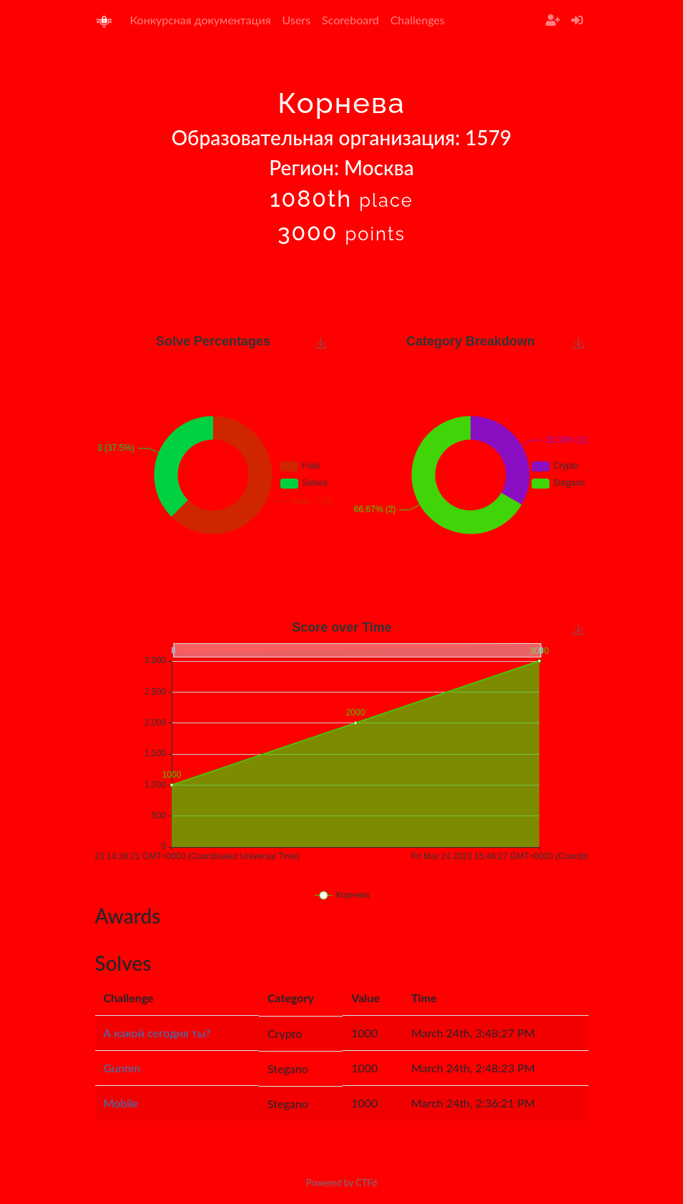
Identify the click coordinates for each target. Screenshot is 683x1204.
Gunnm (122, 1068)
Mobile (121, 1103)
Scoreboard (350, 19)
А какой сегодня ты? (157, 1032)
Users (296, 19)
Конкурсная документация (200, 19)
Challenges (417, 19)
